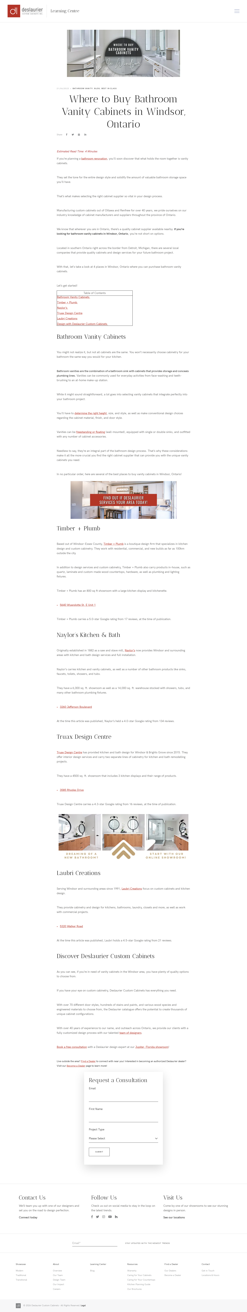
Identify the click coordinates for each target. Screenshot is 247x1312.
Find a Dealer (88, 1061)
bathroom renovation (94, 158)
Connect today (28, 1217)
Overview (57, 1270)
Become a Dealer (76, 1065)
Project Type (96, 1129)
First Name (96, 1109)
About (56, 1264)
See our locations (174, 1217)
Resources (132, 1264)
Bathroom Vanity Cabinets (73, 297)
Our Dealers (170, 1270)
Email (92, 1088)
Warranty (131, 1270)
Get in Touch (208, 1270)
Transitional (21, 1279)
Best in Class (109, 88)
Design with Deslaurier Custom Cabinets (82, 324)
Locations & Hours (210, 1275)
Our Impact (58, 1284)
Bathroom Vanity (83, 88)
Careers (56, 1289)
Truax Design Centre (69, 313)
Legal (83, 1305)
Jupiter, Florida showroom (151, 1047)
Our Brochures (134, 1289)
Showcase (21, 1264)
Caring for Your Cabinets (139, 1275)
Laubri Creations (67, 318)
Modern (19, 1270)
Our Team (58, 1275)
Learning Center (98, 1264)
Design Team (59, 1279)
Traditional (21, 1275)
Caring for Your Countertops (141, 1279)
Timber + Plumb (67, 302)
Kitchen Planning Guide (138, 1284)
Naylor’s (62, 308)
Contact (206, 1264)
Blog (97, 88)
